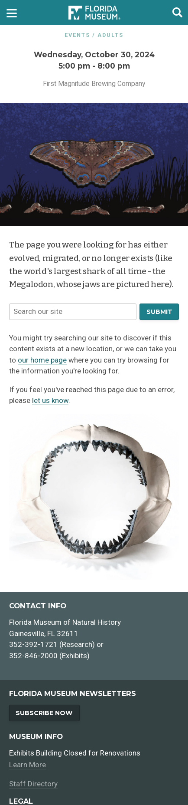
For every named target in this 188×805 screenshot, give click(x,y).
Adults (110, 35)
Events (77, 35)
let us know (50, 400)
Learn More (27, 764)
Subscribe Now (44, 713)
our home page (42, 360)
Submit (159, 312)
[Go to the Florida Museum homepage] (94, 12)
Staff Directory (33, 783)
